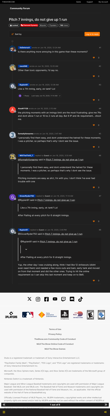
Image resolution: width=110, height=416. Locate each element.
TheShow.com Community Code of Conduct (55, 339)
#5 (100, 134)
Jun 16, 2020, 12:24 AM (50, 47)
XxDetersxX (25, 47)
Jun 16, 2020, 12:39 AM (48, 85)
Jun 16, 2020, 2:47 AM (52, 134)
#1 (100, 47)
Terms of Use (55, 329)
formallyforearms (25, 134)
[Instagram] (38, 299)
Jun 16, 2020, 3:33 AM (62, 155)
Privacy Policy (55, 334)
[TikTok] (80, 299)
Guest (46, 155)
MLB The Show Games (55, 349)
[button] (4, 412)
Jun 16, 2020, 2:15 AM (46, 108)
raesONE (23, 66)
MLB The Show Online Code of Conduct (55, 344)
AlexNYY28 (23, 108)
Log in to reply (92, 34)
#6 (100, 155)
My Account (103, 2)
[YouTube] (55, 299)
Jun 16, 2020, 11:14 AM (63, 196)
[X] (29, 299)
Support (90, 2)
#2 (100, 66)
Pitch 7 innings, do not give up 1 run (64, 159)
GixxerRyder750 (27, 196)
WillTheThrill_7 (26, 155)
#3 (100, 85)
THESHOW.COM (8, 2)
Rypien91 (24, 85)
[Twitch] (63, 299)
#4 (100, 108)
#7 (100, 196)
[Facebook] (46, 299)
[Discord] (72, 299)
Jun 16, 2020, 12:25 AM (48, 66)
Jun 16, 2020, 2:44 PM (57, 230)
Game (78, 2)
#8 (100, 230)
